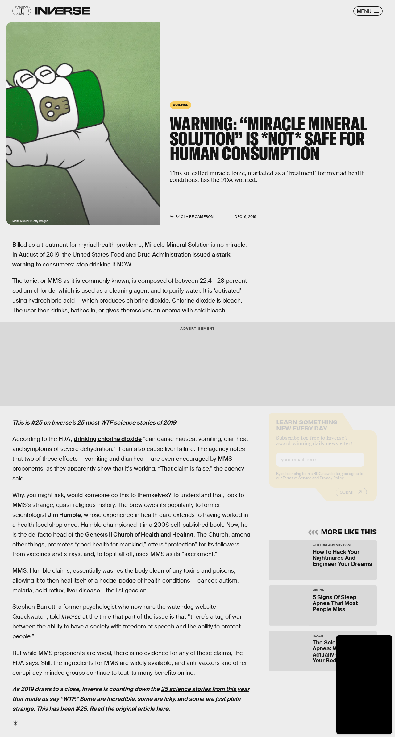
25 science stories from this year (205, 689)
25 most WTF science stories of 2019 (126, 422)
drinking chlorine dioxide (108, 439)
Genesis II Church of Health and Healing (139, 534)
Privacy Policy (332, 483)
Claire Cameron (197, 216)
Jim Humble (64, 515)
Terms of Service (297, 483)
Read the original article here (128, 709)
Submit (348, 497)
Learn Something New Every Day (307, 429)
